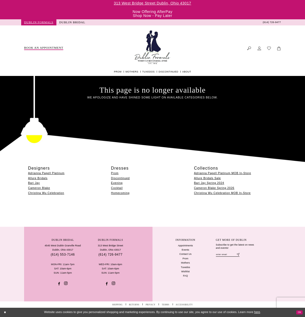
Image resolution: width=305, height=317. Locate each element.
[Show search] (249, 48)
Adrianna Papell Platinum (46, 173)
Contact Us (186, 254)
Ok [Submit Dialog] (298, 312)
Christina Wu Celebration (46, 193)
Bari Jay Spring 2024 (209, 183)
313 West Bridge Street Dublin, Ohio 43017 (152, 3)
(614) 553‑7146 (63, 254)
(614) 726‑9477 (110, 254)
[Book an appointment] (43, 48)
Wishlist (185, 271)
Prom (114, 173)
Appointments (185, 245)
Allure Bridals (38, 178)
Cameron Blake (39, 188)
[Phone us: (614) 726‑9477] (272, 22)
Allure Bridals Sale (207, 178)
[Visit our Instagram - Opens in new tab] (66, 284)
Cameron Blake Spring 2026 (214, 188)
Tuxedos (185, 267)
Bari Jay (34, 183)
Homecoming (120, 193)
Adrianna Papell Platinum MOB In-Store (222, 173)
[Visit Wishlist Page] (269, 48)
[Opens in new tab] (72, 22)
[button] (259, 48)
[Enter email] (231, 255)
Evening (117, 183)
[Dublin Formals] (152, 47)
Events (185, 249)
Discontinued (120, 178)
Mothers (185, 262)
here (257, 312)
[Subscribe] (244, 255)
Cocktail (117, 188)
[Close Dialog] (5, 312)
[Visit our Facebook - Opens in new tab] (59, 284)
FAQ (185, 275)
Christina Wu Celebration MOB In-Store (222, 193)
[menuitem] (38, 22)
